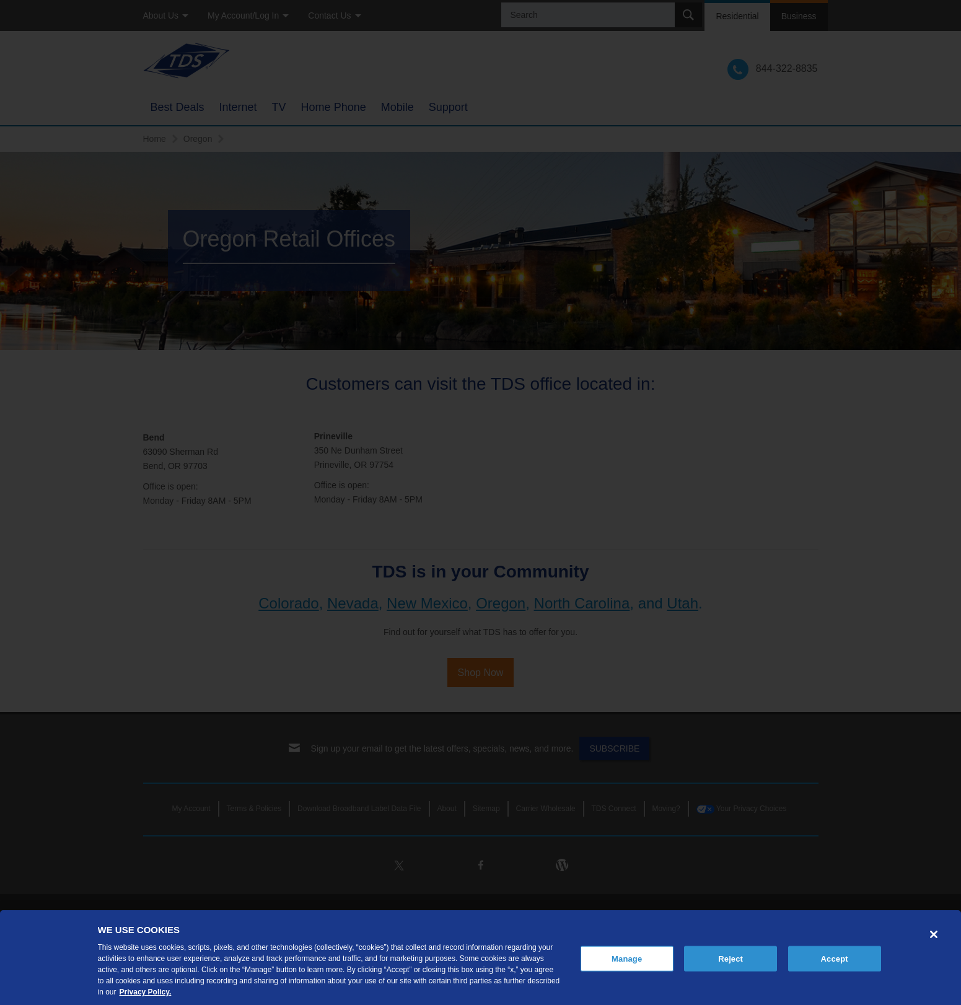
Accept (834, 958)
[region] (480, 957)
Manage (627, 958)
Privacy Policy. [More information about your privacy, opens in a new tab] (146, 992)
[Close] (933, 934)
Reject (730, 958)
